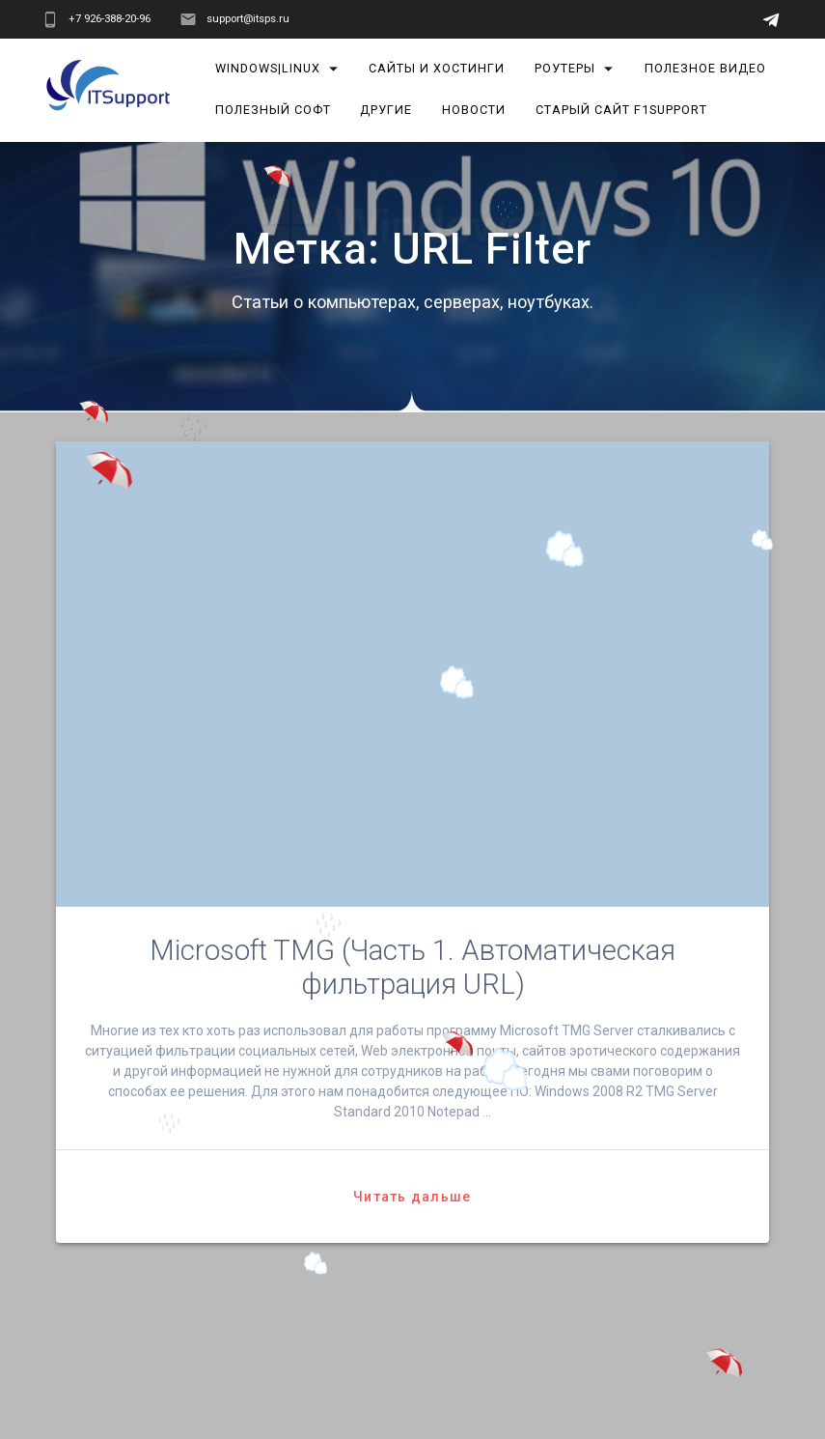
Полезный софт (273, 109)
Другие (387, 109)
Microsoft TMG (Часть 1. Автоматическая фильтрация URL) (412, 967)
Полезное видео (705, 68)
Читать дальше (412, 1196)
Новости (474, 109)
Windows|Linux (267, 68)
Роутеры (565, 68)
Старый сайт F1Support (621, 109)
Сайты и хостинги (438, 68)
